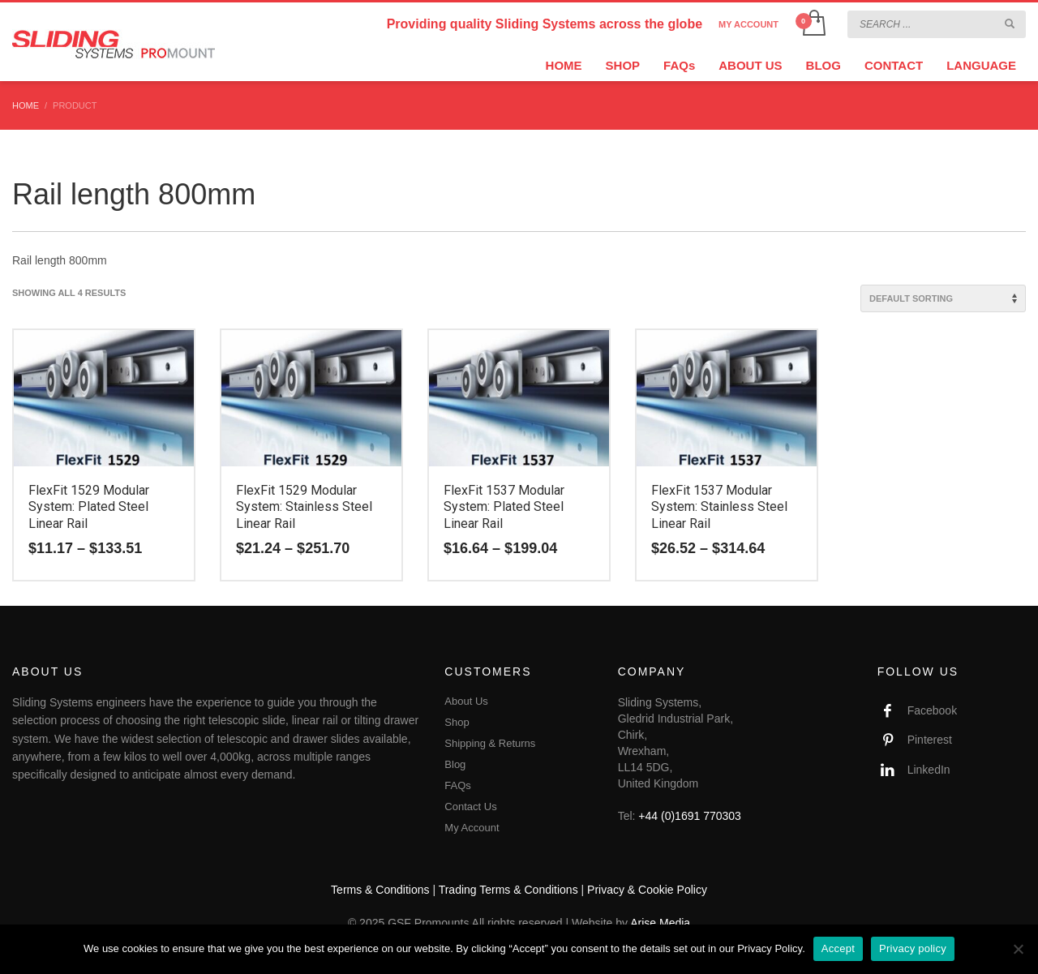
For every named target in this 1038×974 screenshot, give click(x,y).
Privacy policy (912, 948)
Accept (838, 948)
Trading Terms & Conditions (508, 889)
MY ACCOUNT (748, 24)
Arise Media (660, 922)
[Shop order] (943, 298)
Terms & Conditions (380, 889)
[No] (1018, 949)
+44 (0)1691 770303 (689, 815)
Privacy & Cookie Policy (647, 889)
